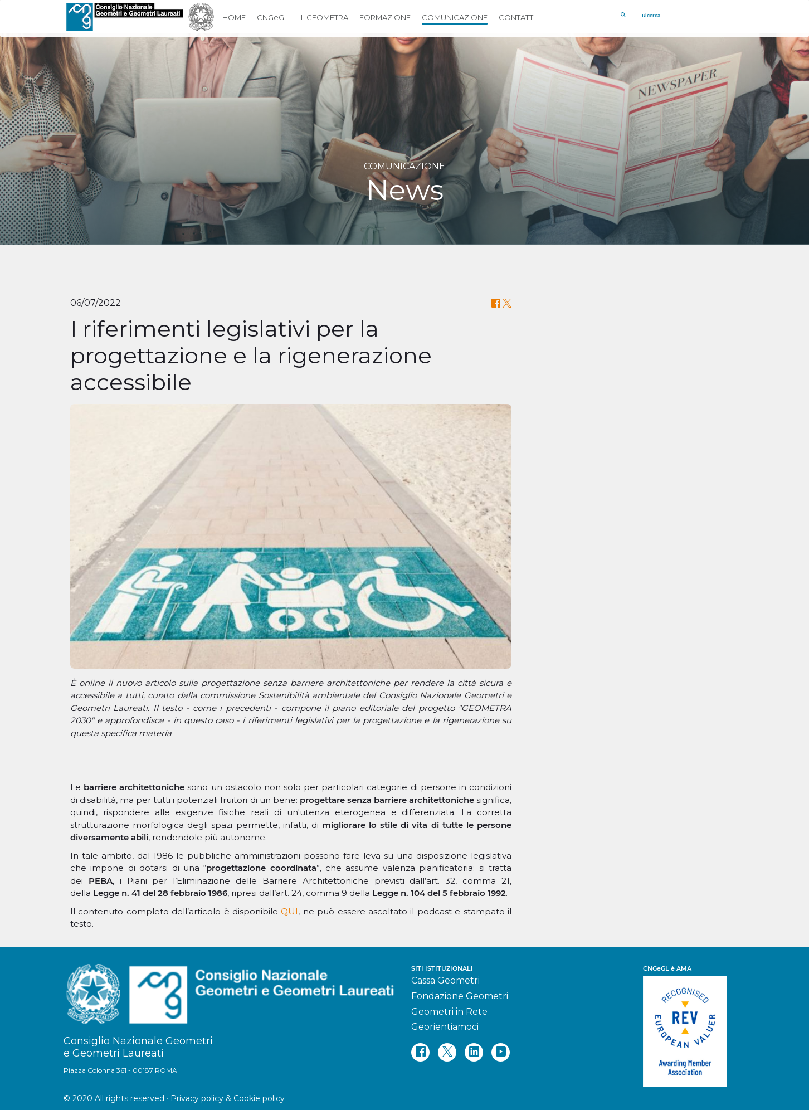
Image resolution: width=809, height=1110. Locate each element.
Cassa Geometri (445, 980)
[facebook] (420, 1052)
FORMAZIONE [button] (385, 17)
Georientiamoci (445, 1026)
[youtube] (500, 1052)
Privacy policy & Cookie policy (227, 1098)
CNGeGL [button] (272, 17)
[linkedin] (474, 1052)
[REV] (694, 1026)
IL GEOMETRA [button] (323, 17)
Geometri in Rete (449, 1011)
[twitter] (447, 1052)
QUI (289, 911)
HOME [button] (234, 17)
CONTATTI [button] (517, 17)
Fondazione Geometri (459, 996)
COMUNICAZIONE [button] (455, 17)
